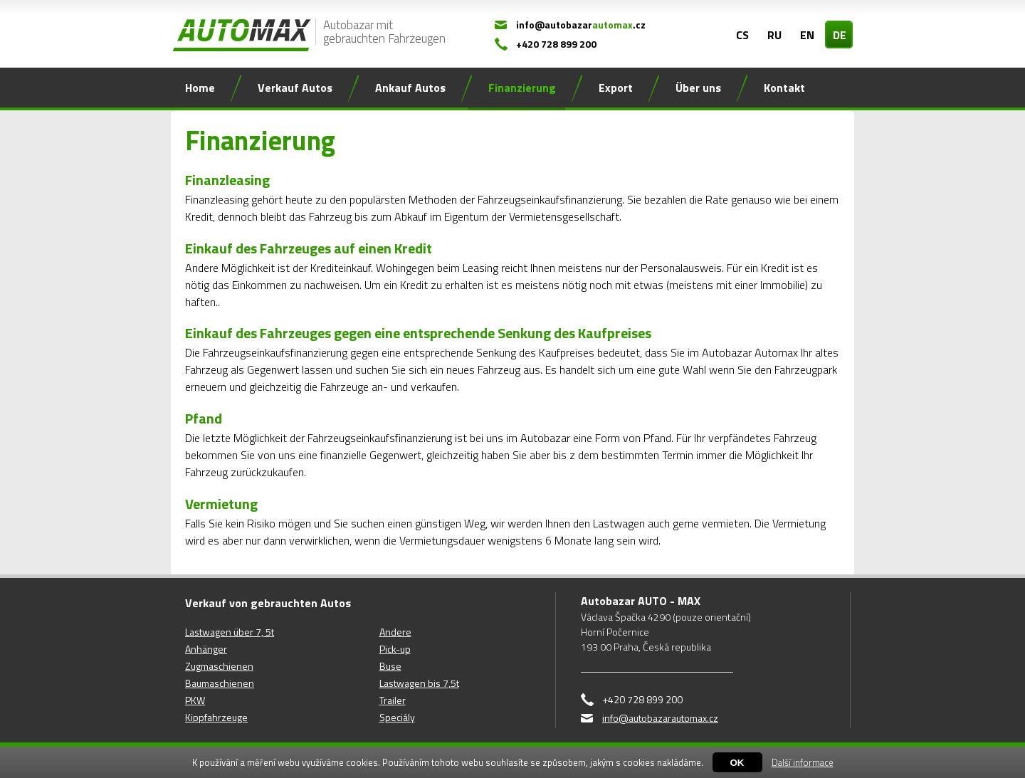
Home (200, 87)
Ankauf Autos (410, 87)
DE (839, 34)
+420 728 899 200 (556, 43)
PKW (195, 700)
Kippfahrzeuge (216, 717)
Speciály (397, 717)
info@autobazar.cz (581, 24)
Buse (390, 665)
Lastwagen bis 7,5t (419, 683)
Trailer (392, 700)
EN (807, 34)
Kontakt (784, 87)
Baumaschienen (219, 683)
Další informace (803, 762)
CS (742, 34)
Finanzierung (522, 87)
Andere (395, 631)
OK (737, 762)
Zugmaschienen (219, 665)
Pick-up (395, 648)
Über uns (698, 87)
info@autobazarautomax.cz (660, 717)
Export (616, 87)
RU (774, 34)
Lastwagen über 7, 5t (229, 631)
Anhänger (206, 648)
